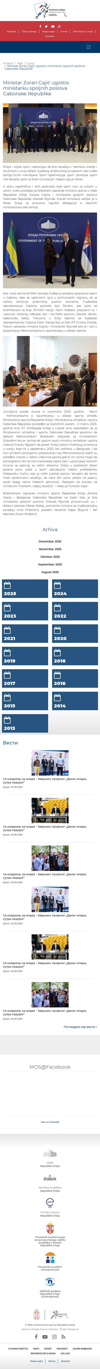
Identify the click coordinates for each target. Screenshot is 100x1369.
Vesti (20, 63)
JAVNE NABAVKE (82, 1348)
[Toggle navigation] (88, 47)
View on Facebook (50, 1122)
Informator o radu (83, 31)
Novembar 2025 (50, 549)
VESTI (36, 1348)
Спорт (31, 63)
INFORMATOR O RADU (43, 1353)
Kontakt (50, 36)
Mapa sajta (48, 31)
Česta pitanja (29, 31)
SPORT (48, 1348)
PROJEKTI (62, 1348)
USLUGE (65, 1353)
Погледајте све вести (80, 1027)
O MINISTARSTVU (18, 1348)
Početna (11, 31)
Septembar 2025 (50, 564)
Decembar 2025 (50, 541)
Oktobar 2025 (50, 557)
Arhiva (63, 31)
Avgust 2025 (50, 572)
